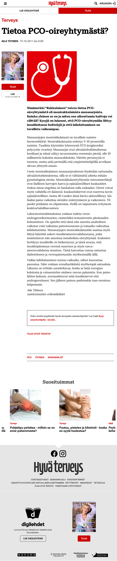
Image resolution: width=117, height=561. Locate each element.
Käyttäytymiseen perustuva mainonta (81, 555)
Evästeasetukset (40, 479)
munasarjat (55, 357)
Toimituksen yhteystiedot (68, 486)
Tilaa (88, 10)
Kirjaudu (107, 3)
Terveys (10, 20)
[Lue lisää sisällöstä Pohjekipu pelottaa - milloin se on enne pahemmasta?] (34, 405)
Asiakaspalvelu (58, 479)
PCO (29, 357)
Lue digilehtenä (29, 10)
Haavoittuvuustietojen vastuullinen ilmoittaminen (37, 483)
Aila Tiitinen (10, 41)
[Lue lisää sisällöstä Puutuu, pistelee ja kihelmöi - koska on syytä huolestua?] (83, 405)
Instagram (62, 453)
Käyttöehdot (72, 483)
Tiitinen (39, 357)
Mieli (111, 423)
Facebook (54, 453)
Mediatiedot (86, 483)
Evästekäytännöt (76, 479)
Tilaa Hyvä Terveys (38, 333)
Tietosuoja (99, 483)
